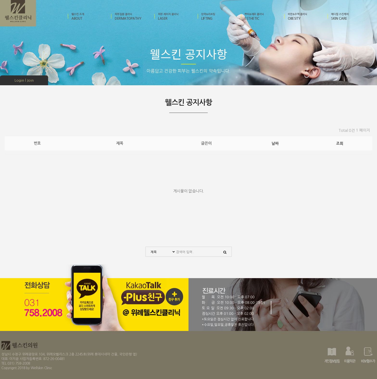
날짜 (275, 143)
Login (19, 80)
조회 (339, 143)
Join (30, 80)
